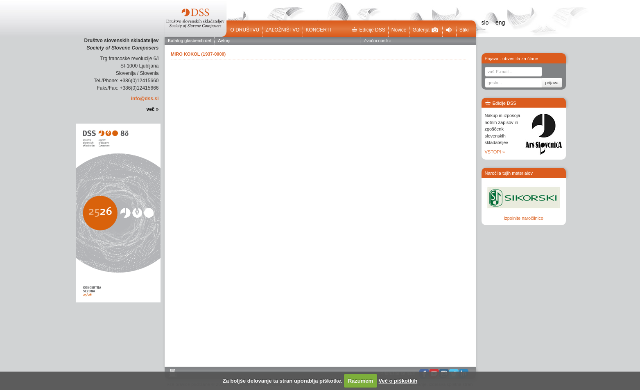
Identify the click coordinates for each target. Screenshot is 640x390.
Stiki (464, 30)
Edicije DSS (368, 30)
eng (500, 22)
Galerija (425, 30)
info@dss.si (145, 98)
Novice (399, 30)
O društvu (245, 30)
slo (485, 22)
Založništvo (282, 30)
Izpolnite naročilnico (523, 218)
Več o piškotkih (398, 381)
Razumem (360, 381)
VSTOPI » (495, 151)
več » (152, 109)
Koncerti (318, 30)
